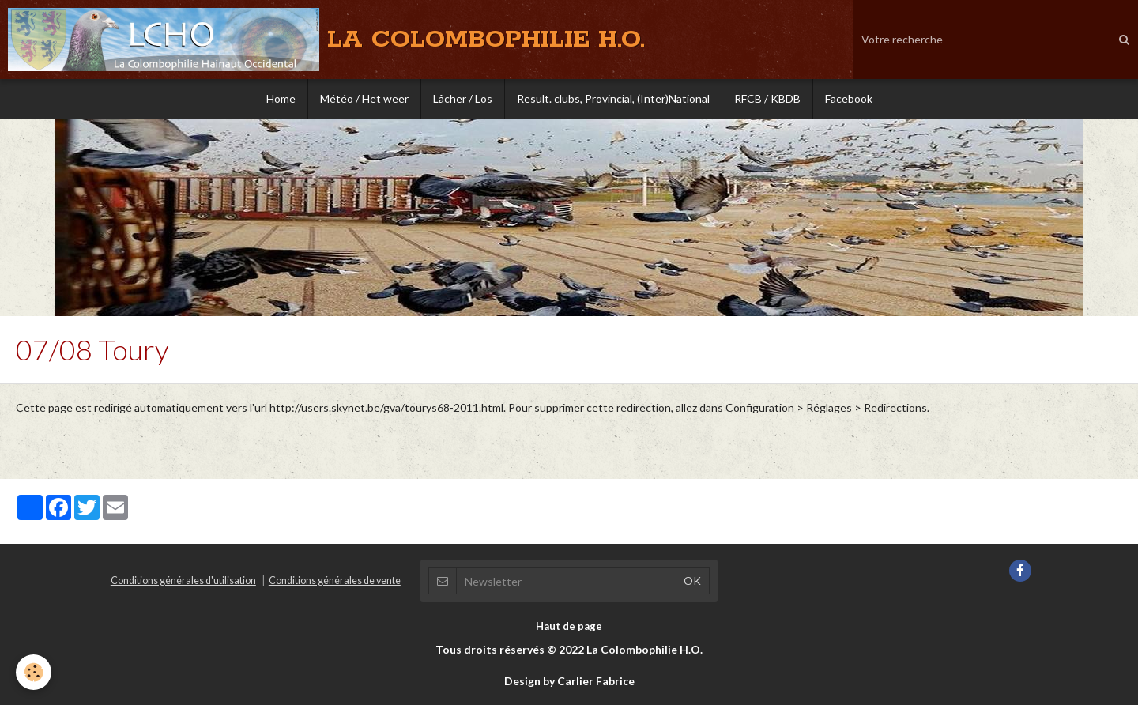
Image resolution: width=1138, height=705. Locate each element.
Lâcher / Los (462, 98)
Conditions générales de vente (335, 580)
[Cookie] (33, 672)
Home (281, 98)
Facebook (848, 98)
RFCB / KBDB (767, 98)
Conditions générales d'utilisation (183, 580)
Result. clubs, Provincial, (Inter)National (613, 98)
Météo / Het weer (364, 98)
